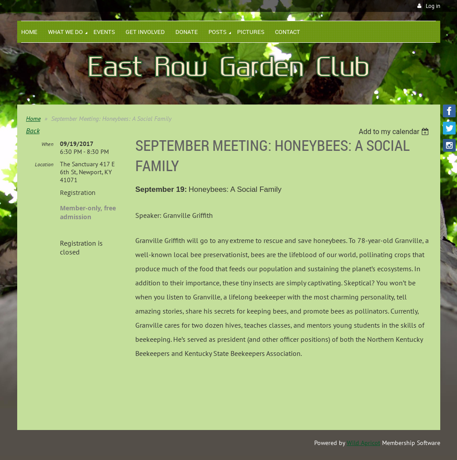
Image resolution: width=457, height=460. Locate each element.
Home (33, 119)
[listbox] (395, 131)
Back (33, 130)
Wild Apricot (363, 443)
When (47, 144)
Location (44, 164)
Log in (433, 6)
